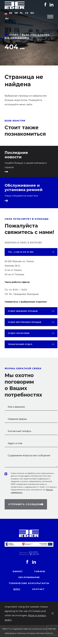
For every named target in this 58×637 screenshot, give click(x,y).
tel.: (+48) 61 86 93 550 (21, 252)
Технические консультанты (29, 583)
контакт (38, 589)
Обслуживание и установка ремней (24, 187)
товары (39, 571)
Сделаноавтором (23, 553)
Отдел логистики (19, 333)
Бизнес (18, 571)
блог (16, 589)
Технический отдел (20, 344)
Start (14, 34)
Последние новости (16, 154)
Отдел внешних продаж (23, 311)
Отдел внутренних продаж (24, 322)
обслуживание (29, 577)
